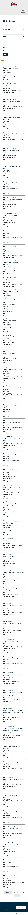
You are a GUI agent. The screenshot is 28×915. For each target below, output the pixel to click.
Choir (13, 540)
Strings (13, 279)
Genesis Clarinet (16, 166)
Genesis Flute (15, 183)
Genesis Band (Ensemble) (18, 134)
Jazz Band (14, 215)
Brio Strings (15, 68)
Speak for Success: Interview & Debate (12, 522)
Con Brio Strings (16, 101)
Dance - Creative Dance (18, 572)
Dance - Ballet (15, 556)
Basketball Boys (16, 877)
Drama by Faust (16, 746)
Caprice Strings (16, 85)
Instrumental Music (11, 67)
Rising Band (15, 262)
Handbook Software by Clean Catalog (14, 913)
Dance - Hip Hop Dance (18, 641)
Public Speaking (16, 406)
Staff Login (21, 907)
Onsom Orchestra (16, 232)
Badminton (15, 828)
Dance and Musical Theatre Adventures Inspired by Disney (13, 675)
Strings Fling (15, 291)
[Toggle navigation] (23, 11)
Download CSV (2, 60)
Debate (14, 304)
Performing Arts (10, 538)
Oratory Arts (9, 302)
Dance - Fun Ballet (17, 589)
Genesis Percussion (17, 199)
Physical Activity (10, 826)
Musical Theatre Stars (17, 779)
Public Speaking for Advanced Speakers (12, 504)
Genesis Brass (15, 150)
